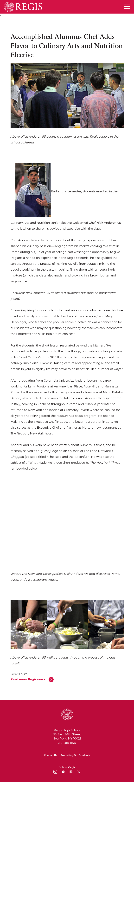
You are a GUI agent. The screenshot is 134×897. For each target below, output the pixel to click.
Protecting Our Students (75, 755)
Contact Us (50, 755)
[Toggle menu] (127, 6)
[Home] (23, 7)
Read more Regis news (28, 679)
